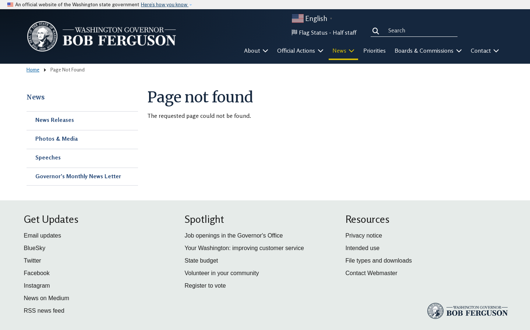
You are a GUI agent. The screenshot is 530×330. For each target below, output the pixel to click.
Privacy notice (364, 235)
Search (377, 30)
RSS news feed (44, 311)
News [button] (343, 50)
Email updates (42, 235)
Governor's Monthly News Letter (78, 176)
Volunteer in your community (222, 273)
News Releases (54, 119)
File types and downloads (379, 260)
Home (32, 69)
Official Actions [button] (300, 50)
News (35, 97)
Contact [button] (485, 50)
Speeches (48, 157)
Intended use (363, 248)
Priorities (374, 50)
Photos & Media (56, 138)
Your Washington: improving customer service (244, 248)
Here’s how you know (164, 4)
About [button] (256, 50)
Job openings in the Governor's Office (234, 235)
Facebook (37, 273)
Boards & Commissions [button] (428, 50)
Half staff (344, 32)
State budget (201, 260)
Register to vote (205, 285)
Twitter (32, 260)
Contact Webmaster (372, 273)
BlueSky (35, 248)
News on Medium (47, 298)
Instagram (37, 285)
